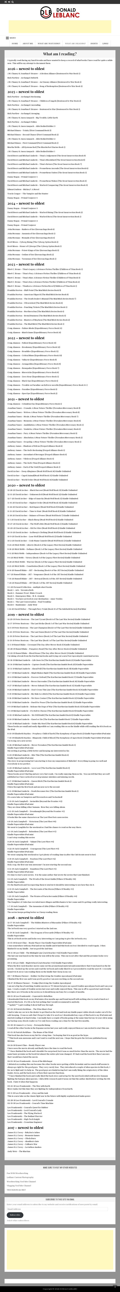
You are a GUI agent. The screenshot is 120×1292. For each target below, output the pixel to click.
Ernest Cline (21, 943)
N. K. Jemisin (38, 596)
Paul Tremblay (44, 602)
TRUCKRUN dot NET (16, 1190)
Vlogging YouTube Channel (19, 1186)
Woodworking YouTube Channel (21, 1182)
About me (28, 43)
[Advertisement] (60, 26)
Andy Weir (32, 605)
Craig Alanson (13, 328)
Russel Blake (20, 645)
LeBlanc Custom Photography (20, 1177)
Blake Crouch (36, 593)
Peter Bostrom (22, 619)
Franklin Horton (14, 290)
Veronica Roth (27, 590)
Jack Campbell (21, 801)
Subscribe (15, 1215)
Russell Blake (21, 570)
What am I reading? (75, 43)
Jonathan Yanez (14, 408)
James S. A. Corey (24, 1025)
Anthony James (14, 446)
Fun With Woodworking (17, 1173)
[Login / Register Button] (9, 2)
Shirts (94, 43)
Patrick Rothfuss (23, 1009)
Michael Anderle (22, 660)
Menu (13, 38)
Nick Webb (20, 545)
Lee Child (20, 953)
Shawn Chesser (22, 976)
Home (15, 43)
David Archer (13, 471)
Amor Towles (56, 599)
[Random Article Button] (6, 2)
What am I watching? (49, 43)
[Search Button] (13, 2)
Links (105, 43)
